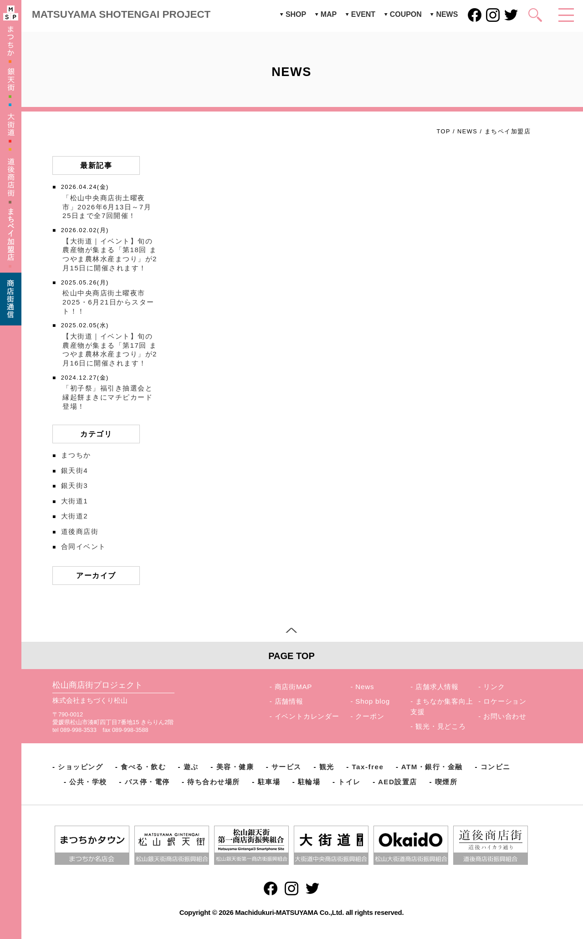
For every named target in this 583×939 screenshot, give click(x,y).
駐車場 (269, 782)
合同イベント (83, 546)
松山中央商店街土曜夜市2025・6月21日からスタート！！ (108, 302)
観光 (326, 767)
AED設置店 (397, 782)
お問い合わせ (505, 716)
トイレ (349, 782)
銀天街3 (74, 485)
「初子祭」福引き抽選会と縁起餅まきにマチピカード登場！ (107, 397)
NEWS (447, 14)
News (364, 686)
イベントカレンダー (307, 716)
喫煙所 (446, 782)
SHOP (296, 14)
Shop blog (372, 701)
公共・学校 (88, 782)
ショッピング (80, 767)
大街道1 (74, 501)
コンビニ (496, 767)
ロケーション (505, 701)
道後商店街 (80, 531)
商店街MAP (293, 686)
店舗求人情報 (437, 686)
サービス (286, 767)
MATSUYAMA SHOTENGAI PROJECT (121, 14)
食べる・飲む (143, 767)
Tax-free (368, 767)
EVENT (363, 14)
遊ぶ (191, 767)
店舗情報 (289, 701)
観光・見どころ (440, 726)
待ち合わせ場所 (213, 782)
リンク (494, 686)
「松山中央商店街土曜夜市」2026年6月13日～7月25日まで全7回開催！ (106, 207)
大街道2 (74, 516)
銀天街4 (74, 470)
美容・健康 (235, 767)
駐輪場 (309, 782)
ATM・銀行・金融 (432, 767)
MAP (329, 14)
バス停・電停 (147, 782)
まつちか (76, 455)
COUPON (406, 14)
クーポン (369, 716)
